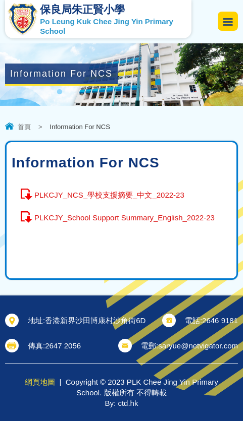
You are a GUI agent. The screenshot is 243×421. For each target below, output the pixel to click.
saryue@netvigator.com (198, 345)
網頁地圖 (40, 382)
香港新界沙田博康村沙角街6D (95, 320)
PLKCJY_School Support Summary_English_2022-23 (124, 217)
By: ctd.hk (121, 403)
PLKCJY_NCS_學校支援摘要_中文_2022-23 (109, 195)
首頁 (24, 127)
